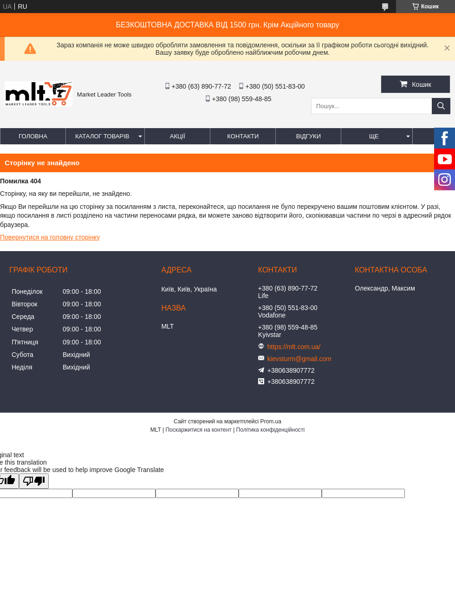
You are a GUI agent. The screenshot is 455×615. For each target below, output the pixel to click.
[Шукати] (441, 106)
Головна (33, 136)
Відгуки (308, 136)
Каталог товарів (102, 136)
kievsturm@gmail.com (299, 359)
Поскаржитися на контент (198, 430)
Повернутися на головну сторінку (50, 237)
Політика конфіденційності (270, 430)
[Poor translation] (34, 481)
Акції (177, 136)
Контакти (243, 136)
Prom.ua (270, 421)
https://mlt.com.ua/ (293, 346)
